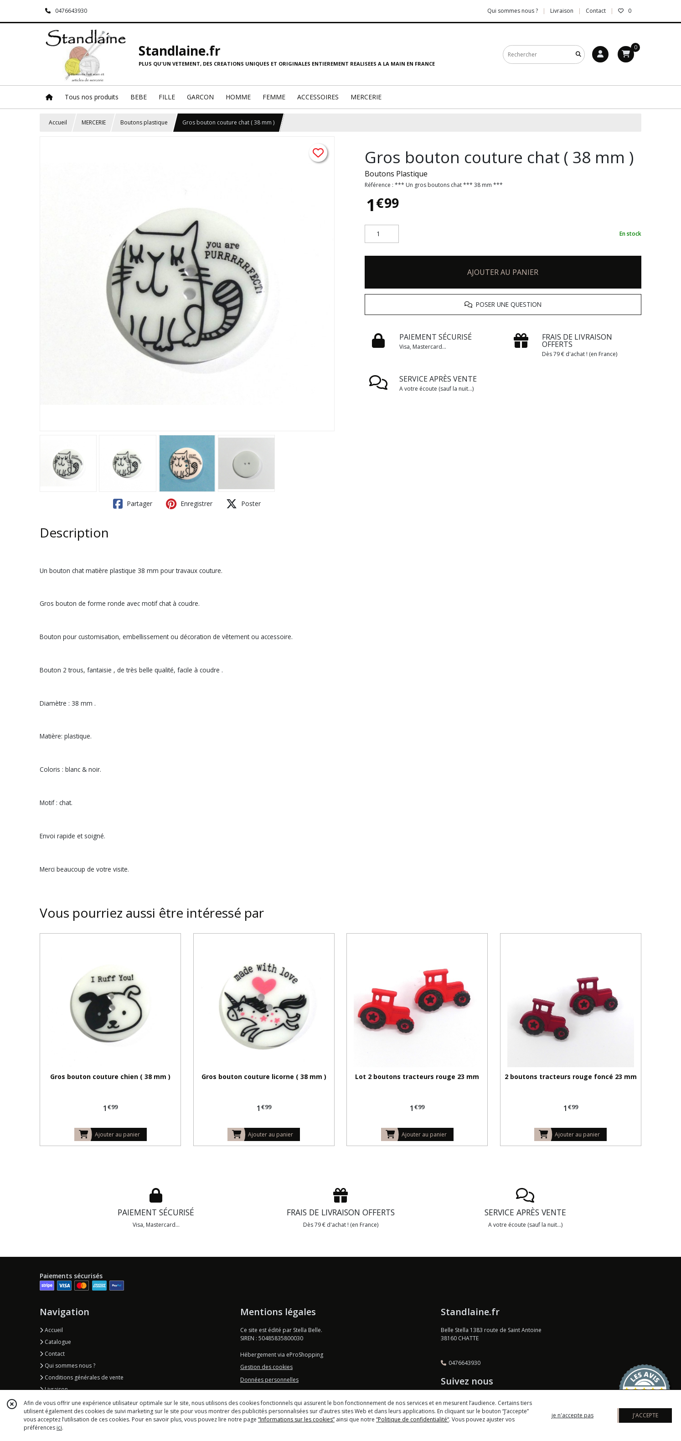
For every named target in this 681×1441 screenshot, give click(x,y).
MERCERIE (94, 122)
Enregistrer (189, 503)
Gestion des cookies (266, 1367)
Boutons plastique (144, 122)
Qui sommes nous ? (67, 1365)
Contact (596, 11)
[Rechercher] (578, 54)
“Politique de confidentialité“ (412, 1419)
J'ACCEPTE (645, 1415)
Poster (243, 503)
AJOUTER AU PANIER (502, 272)
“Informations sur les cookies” (296, 1419)
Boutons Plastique (396, 174)
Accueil (58, 122)
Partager (132, 503)
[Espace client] (600, 54)
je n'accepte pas (572, 1415)
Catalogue (55, 1342)
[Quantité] (382, 234)
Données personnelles (269, 1380)
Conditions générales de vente (82, 1377)
